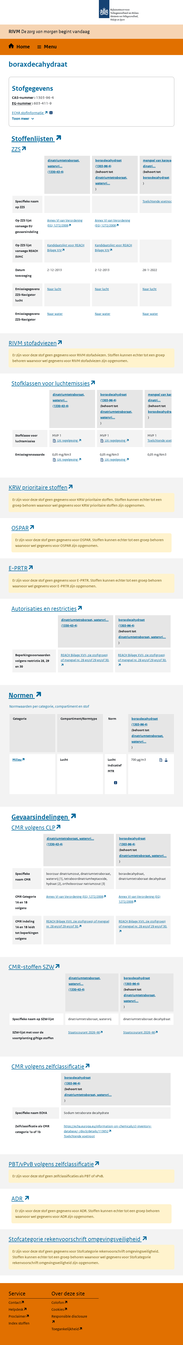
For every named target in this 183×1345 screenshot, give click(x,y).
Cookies (70, 1309)
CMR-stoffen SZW (35, 966)
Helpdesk (27, 1309)
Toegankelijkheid (70, 1328)
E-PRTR (21, 567)
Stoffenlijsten (36, 139)
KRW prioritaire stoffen (41, 487)
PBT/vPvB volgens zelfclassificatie (54, 1163)
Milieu (18, 760)
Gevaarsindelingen (44, 817)
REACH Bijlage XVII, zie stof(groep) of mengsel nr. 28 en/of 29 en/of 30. (85, 660)
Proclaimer (27, 1316)
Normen (25, 695)
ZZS (19, 149)
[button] (47, 47)
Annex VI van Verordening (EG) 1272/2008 (76, 897)
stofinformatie (30, 113)
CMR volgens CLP (36, 827)
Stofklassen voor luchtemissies (53, 383)
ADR (20, 1198)
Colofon (70, 1302)
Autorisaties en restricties (47, 608)
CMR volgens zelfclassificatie (51, 1066)
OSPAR (23, 527)
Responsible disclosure (70, 1319)
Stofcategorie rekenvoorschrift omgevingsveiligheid (78, 1238)
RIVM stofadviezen (36, 342)
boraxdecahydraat (108, 160)
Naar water (55, 314)
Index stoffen (19, 1323)
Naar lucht (54, 289)
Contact (27, 1302)
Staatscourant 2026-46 (85, 1032)
